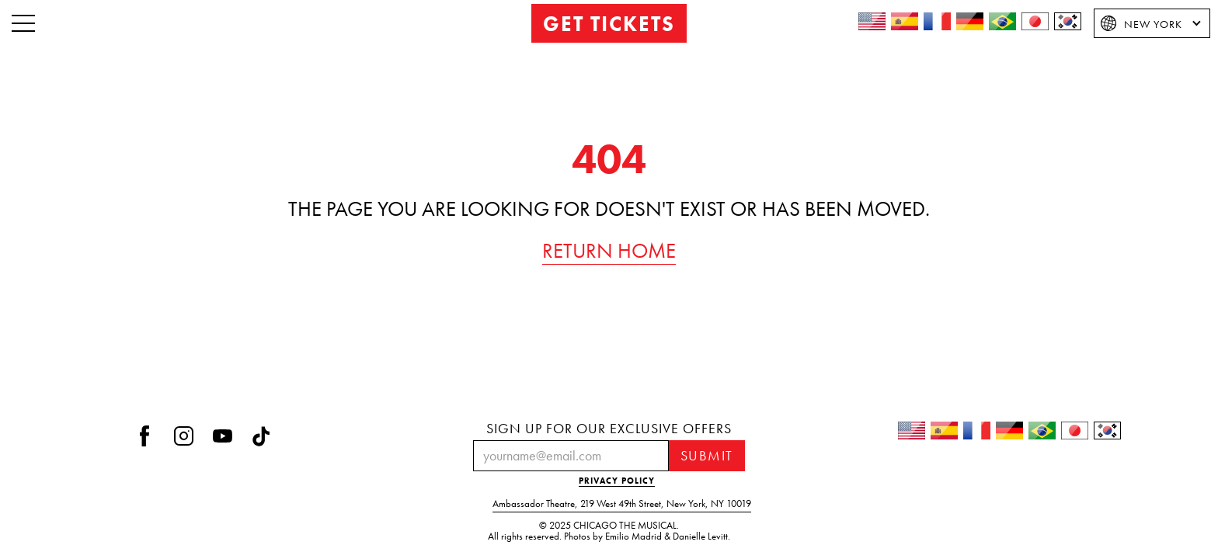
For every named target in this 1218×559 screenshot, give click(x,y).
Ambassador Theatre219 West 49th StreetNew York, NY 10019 (621, 504)
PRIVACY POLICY (617, 480)
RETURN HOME (609, 251)
